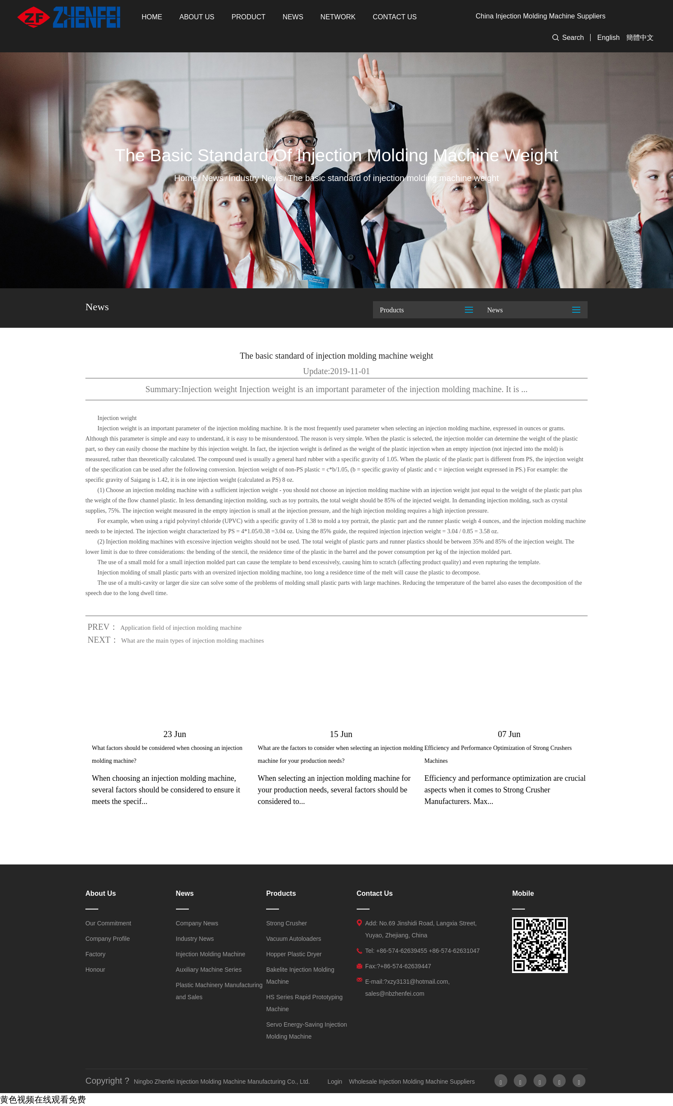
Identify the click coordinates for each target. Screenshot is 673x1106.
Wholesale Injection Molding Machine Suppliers (412, 1081)
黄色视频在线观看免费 (43, 1099)
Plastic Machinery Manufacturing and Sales (219, 991)
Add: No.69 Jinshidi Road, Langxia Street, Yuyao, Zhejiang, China (421, 929)
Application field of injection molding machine (181, 627)
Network (338, 17)
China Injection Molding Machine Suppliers (540, 16)
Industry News (255, 178)
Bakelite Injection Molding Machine (300, 975)
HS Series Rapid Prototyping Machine (304, 1003)
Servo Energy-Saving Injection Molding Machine (306, 1030)
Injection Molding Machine (211, 954)
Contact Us (395, 17)
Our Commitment (108, 923)
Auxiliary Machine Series (209, 969)
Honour (95, 969)
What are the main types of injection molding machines (192, 640)
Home (152, 17)
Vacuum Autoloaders (293, 938)
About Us (197, 17)
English (608, 37)
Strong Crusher (286, 923)
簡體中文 (640, 37)
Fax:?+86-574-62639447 (398, 966)
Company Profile (107, 938)
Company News (197, 923)
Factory (95, 954)
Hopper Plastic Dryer (293, 954)
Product (249, 17)
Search (573, 37)
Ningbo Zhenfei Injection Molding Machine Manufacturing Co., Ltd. (222, 1081)
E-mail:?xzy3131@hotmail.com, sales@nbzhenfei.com (407, 987)
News (293, 17)
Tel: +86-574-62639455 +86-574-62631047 (422, 950)
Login (334, 1081)
